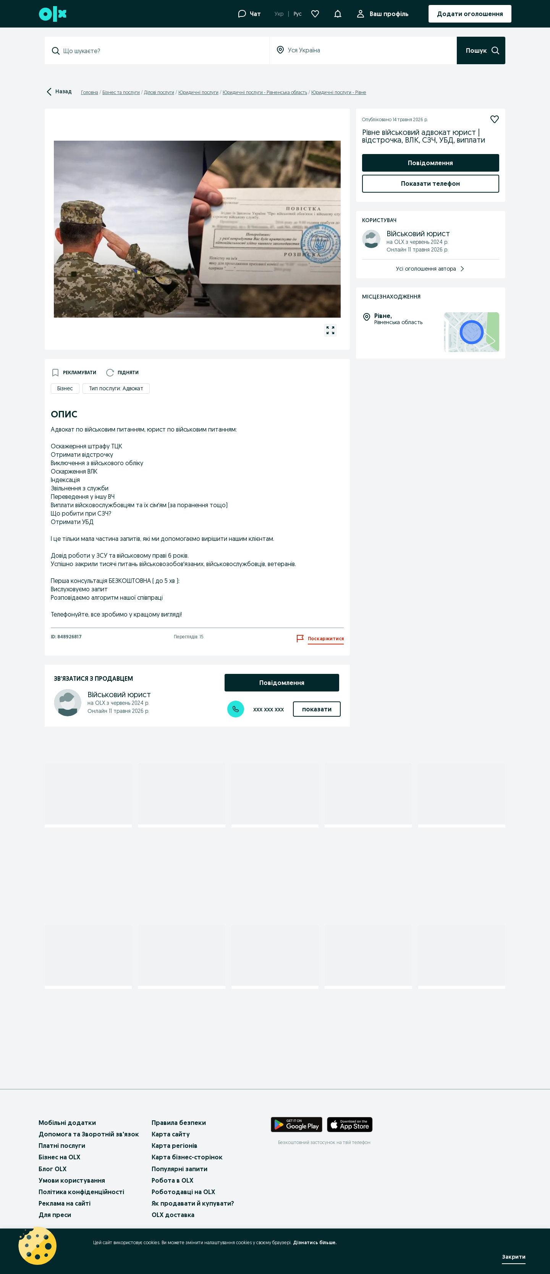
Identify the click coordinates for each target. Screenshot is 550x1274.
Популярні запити (179, 1169)
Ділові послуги (159, 92)
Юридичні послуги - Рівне (338, 92)
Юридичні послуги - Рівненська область (265, 92)
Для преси (55, 1215)
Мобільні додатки (67, 1122)
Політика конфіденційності (81, 1192)
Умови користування (72, 1180)
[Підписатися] (494, 119)
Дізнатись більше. (314, 1242)
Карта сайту (171, 1134)
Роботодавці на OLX (183, 1192)
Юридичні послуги (198, 92)
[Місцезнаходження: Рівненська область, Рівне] (471, 332)
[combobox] (161, 51)
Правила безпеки (179, 1122)
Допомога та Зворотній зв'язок (89, 1134)
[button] (337, 13)
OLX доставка (173, 1215)
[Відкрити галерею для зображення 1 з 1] (330, 330)
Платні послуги (62, 1145)
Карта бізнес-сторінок (187, 1157)
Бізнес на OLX (59, 1157)
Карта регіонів (174, 1145)
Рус (298, 13)
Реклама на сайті (65, 1203)
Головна (89, 92)
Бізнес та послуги (121, 92)
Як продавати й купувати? (193, 1203)
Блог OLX (52, 1169)
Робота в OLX (172, 1180)
